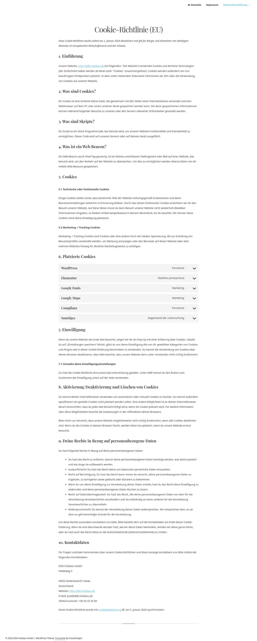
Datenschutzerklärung (235, 4)
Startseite (194, 4)
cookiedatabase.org (110, 609)
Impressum (212, 4)
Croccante (60, 638)
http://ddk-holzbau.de (91, 66)
